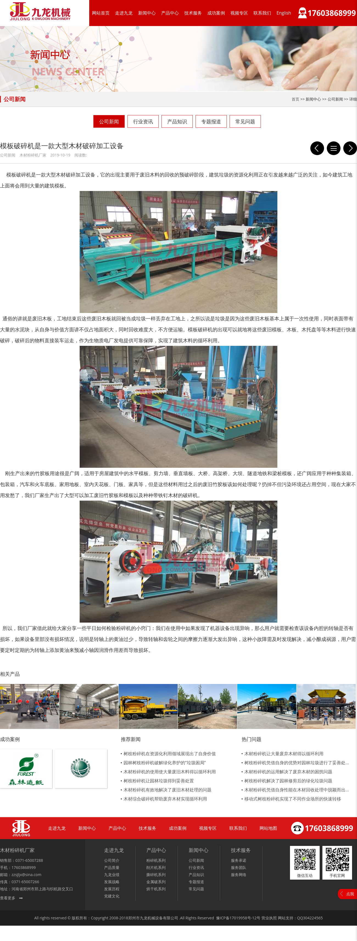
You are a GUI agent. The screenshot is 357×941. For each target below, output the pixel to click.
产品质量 (111, 867)
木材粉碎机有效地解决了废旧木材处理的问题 (167, 790)
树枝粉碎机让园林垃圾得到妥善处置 (159, 781)
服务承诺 (238, 860)
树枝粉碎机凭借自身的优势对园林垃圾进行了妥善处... (296, 763)
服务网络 (238, 874)
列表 (334, 148)
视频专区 (239, 13)
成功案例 (216, 13)
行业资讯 (143, 121)
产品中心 (170, 13)
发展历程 (111, 888)
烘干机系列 (156, 888)
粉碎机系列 (156, 860)
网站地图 (268, 828)
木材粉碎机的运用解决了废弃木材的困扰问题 (288, 772)
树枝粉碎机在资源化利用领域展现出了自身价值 (170, 754)
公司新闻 (109, 121)
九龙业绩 (111, 874)
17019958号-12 (243, 917)
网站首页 (101, 13)
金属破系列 (156, 881)
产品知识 (177, 121)
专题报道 (211, 121)
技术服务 (193, 13)
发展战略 (111, 881)
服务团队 (238, 867)
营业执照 (269, 917)
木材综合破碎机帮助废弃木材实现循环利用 (165, 799)
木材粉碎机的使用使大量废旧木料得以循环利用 (170, 772)
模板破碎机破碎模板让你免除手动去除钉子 (350, 148)
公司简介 (111, 860)
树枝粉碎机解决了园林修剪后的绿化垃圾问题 (288, 781)
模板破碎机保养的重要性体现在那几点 (317, 148)
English (284, 13)
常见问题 (245, 121)
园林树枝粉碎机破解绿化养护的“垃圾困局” (165, 763)
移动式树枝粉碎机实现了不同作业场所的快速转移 (292, 799)
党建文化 (111, 896)
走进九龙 (124, 13)
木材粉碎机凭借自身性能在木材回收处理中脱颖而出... (296, 790)
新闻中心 (147, 13)
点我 (350, 893)
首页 (295, 99)
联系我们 (262, 13)
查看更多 (7, 897)
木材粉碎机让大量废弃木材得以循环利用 (283, 754)
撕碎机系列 (156, 874)
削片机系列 (156, 867)
